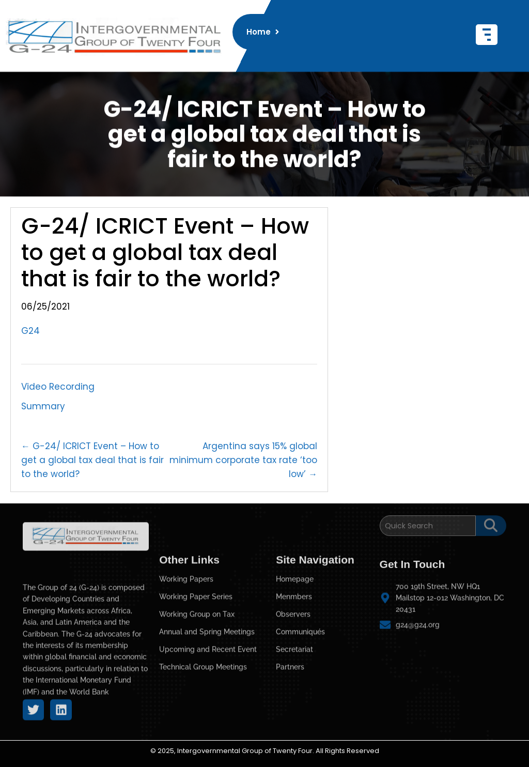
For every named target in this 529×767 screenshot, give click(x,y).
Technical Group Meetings (203, 737)
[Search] (428, 520)
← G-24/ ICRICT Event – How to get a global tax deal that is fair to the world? (92, 460)
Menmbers (294, 667)
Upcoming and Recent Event (208, 719)
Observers (293, 684)
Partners (290, 737)
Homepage (295, 649)
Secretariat (294, 719)
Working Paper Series (195, 667)
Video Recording (58, 386)
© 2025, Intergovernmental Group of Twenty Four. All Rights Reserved (264, 751)
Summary (43, 406)
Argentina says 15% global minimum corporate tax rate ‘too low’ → (243, 460)
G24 (30, 331)
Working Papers (186, 649)
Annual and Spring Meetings (207, 702)
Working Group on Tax (197, 684)
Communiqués (300, 702)
